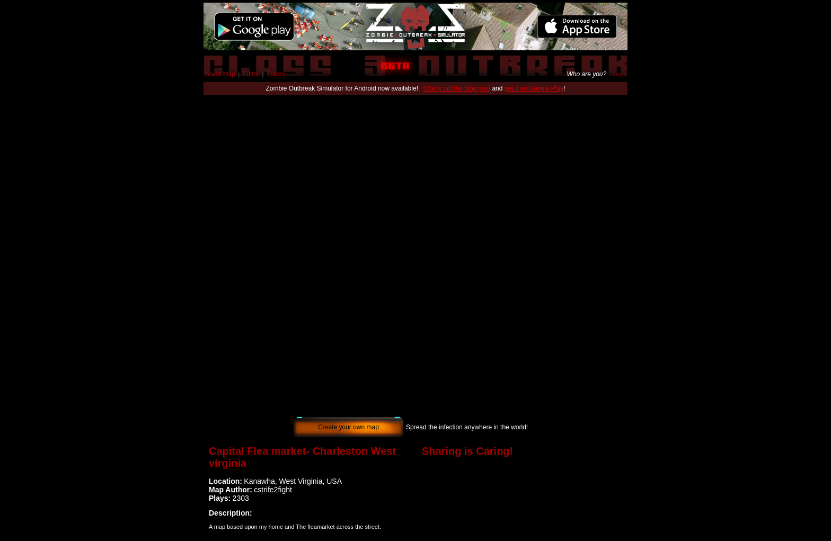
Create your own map (348, 427)
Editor (251, 74)
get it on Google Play (534, 88)
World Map (220, 74)
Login (620, 74)
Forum (276, 74)
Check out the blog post (456, 88)
